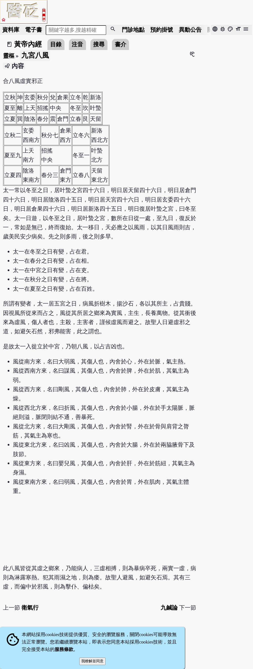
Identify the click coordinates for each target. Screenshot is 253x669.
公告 (190, 29)
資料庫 (10, 29)
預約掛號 (161, 29)
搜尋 (99, 44)
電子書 (33, 29)
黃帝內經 (28, 44)
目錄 (56, 44)
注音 (77, 44)
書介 (120, 44)
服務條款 (64, 649)
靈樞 (8, 55)
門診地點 (133, 29)
